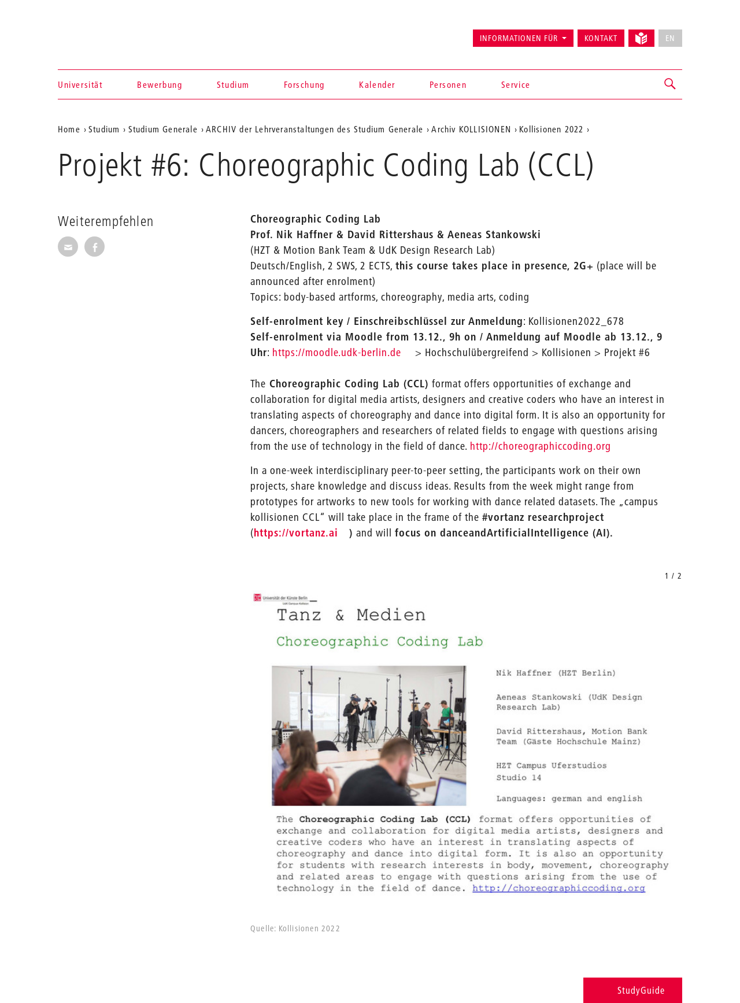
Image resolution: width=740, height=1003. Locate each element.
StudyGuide (633, 990)
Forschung (304, 84)
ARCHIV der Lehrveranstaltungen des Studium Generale (314, 129)
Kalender (377, 84)
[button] (670, 84)
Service (516, 84)
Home (69, 129)
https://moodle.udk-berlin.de (336, 352)
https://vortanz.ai (296, 532)
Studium (233, 84)
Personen (448, 84)
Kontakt (600, 38)
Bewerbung (159, 84)
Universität (80, 84)
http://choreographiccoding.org (540, 446)
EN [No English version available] (670, 38)
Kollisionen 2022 (551, 129)
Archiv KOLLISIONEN (471, 129)
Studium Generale (163, 129)
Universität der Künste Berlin (103, 33)
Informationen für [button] (519, 38)
